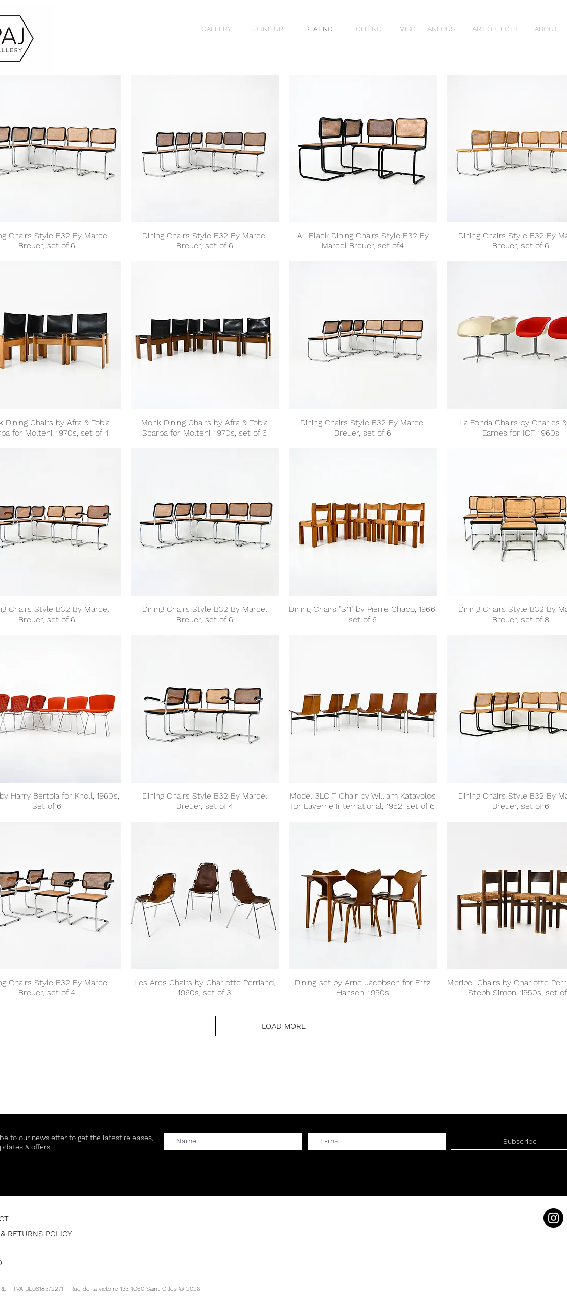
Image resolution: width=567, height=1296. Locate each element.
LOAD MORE (284, 1026)
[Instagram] (553, 1218)
